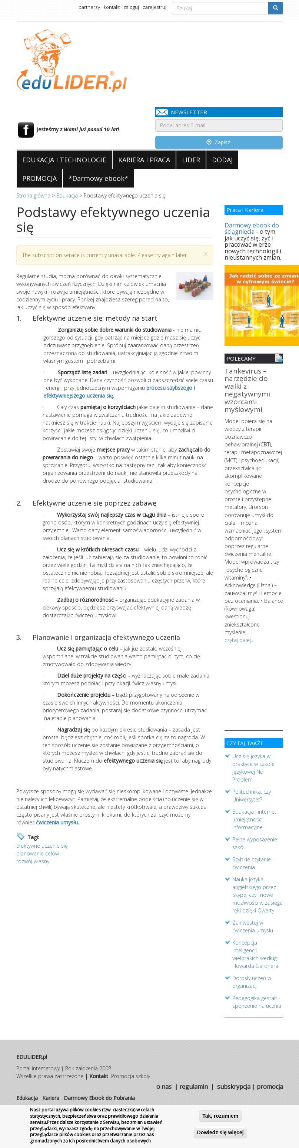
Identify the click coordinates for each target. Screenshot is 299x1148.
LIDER (191, 159)
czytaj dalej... (239, 638)
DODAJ (222, 159)
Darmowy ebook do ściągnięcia (252, 228)
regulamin (193, 1085)
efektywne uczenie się (42, 845)
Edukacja (67, 195)
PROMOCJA (39, 178)
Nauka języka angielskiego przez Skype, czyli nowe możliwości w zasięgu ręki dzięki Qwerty (257, 893)
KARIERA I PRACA (144, 159)
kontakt (112, 7)
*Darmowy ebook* (98, 178)
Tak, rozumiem (220, 1116)
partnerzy (89, 7)
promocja (270, 1085)
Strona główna (33, 195)
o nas (164, 1085)
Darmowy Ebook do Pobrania (99, 1096)
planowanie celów (37, 853)
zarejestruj (154, 7)
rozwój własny (32, 861)
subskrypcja (233, 1085)
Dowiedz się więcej (220, 1133)
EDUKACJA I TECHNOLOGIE (64, 159)
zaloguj (131, 7)
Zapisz (218, 142)
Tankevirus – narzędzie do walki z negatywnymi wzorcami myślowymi (247, 390)
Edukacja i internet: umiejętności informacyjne (255, 818)
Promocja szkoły (130, 1074)
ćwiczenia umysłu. (57, 822)
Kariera (50, 1096)
